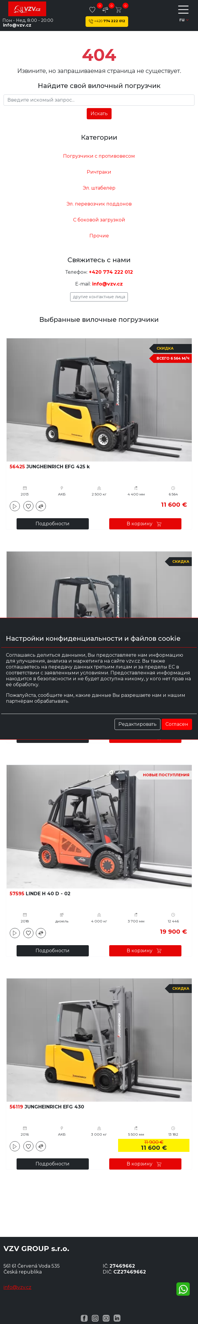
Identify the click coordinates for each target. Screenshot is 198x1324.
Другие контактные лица (99, 296)
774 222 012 (107, 21)
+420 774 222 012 (111, 272)
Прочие (99, 236)
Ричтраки (99, 172)
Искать (99, 113)
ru (184, 19)
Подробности (53, 523)
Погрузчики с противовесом (99, 156)
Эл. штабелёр (99, 188)
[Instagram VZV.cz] (95, 1318)
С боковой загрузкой (99, 220)
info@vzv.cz (17, 25)
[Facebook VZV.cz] (84, 1318)
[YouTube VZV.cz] (106, 1318)
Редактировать (137, 724)
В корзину (145, 523)
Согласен (176, 724)
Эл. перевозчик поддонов (99, 204)
